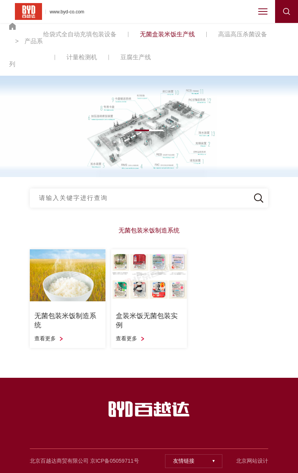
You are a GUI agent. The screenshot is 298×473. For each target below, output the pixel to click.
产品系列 (25, 52)
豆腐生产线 (135, 57)
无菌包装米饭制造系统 (149, 230)
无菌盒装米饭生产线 (167, 34)
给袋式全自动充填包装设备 (80, 34)
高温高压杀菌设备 (242, 34)
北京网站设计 (252, 461)
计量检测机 (81, 57)
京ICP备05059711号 (114, 461)
